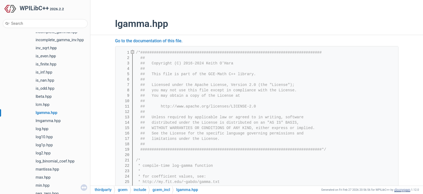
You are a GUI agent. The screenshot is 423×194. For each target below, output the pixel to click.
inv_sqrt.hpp (46, 48)
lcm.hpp (43, 104)
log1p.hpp (44, 145)
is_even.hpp (46, 56)
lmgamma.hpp (48, 121)
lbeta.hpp (44, 96)
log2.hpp (43, 153)
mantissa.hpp (47, 169)
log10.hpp (44, 137)
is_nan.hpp (45, 80)
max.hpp (43, 177)
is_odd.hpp (45, 88)
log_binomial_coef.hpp (55, 161)
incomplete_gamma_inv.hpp (60, 40)
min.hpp (43, 185)
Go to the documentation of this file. (149, 41)
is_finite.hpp (46, 64)
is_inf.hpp (44, 72)
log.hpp (42, 129)
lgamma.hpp (46, 112)
